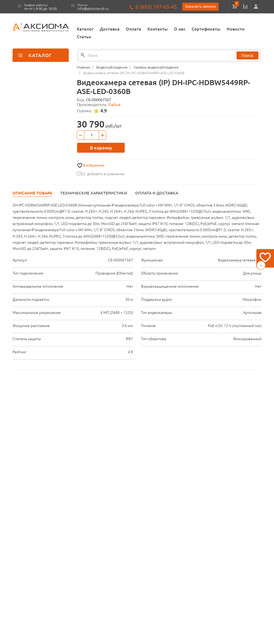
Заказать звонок (200, 6)
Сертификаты (206, 29)
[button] (256, 6)
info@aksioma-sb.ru (93, 9)
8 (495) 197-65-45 (156, 7)
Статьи (84, 36)
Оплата (133, 29)
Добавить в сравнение (100, 174)
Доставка (110, 29)
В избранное (93, 165)
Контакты (157, 29)
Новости (236, 29)
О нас (179, 29)
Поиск (247, 55)
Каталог (85, 29)
